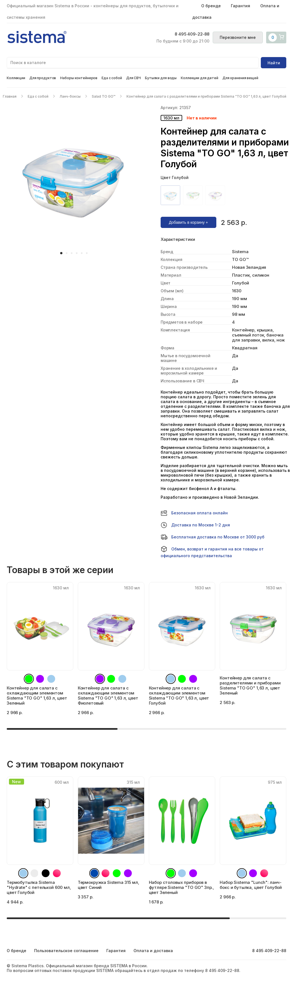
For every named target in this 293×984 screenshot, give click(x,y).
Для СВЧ (133, 78)
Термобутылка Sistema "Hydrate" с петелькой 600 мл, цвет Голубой (39, 887)
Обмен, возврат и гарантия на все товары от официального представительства (212, 552)
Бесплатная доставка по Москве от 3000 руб (212, 537)
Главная (10, 96)
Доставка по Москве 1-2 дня (195, 525)
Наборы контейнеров (78, 78)
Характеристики (178, 239)
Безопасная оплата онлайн (194, 513)
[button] (61, 253)
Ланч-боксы (70, 96)
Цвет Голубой (175, 177)
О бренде (211, 5)
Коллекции (16, 78)
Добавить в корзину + (188, 222)
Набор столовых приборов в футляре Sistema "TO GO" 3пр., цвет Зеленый (181, 887)
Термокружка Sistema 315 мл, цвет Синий (108, 885)
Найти (274, 62)
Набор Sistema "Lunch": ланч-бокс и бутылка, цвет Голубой (251, 885)
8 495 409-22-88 (192, 34)
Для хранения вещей (240, 78)
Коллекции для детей (199, 78)
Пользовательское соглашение (66, 950)
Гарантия (240, 5)
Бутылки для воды (161, 78)
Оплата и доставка (153, 950)
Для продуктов (42, 78)
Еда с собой (112, 78)
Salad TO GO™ (103, 96)
